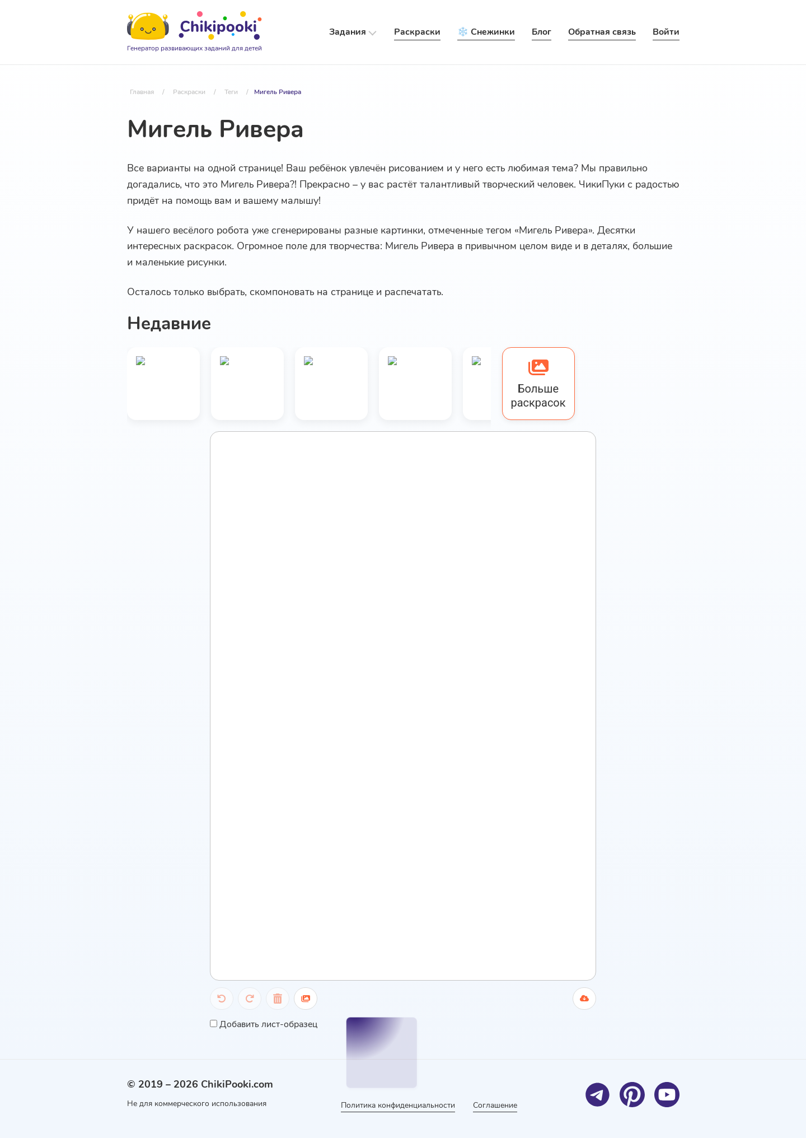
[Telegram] (597, 1094)
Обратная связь (602, 32)
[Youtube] (667, 1094)
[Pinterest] (632, 1094)
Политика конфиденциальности (398, 1105)
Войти (666, 32)
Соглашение (495, 1105)
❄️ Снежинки (486, 32)
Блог (541, 32)
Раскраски (417, 32)
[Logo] (194, 32)
